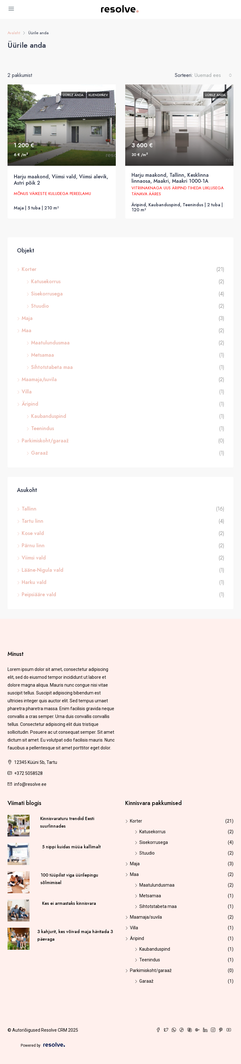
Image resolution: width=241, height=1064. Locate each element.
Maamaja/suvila (39, 379)
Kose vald (33, 533)
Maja (27, 318)
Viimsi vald (34, 557)
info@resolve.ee (30, 784)
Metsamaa (42, 355)
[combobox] (213, 75)
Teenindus (42, 428)
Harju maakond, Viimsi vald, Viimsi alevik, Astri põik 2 (61, 179)
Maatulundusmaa (50, 342)
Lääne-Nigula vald (42, 570)
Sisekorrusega (47, 293)
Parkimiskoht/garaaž (45, 440)
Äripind (30, 404)
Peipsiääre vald (39, 594)
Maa (26, 330)
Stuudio (40, 306)
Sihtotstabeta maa (52, 367)
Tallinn (29, 508)
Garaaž (39, 452)
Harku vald (34, 582)
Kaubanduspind (48, 416)
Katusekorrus (46, 281)
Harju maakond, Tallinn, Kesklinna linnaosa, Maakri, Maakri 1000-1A (170, 178)
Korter (29, 269)
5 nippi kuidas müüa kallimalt (71, 847)
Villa (27, 391)
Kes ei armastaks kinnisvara (69, 903)
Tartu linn (32, 521)
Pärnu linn (33, 545)
